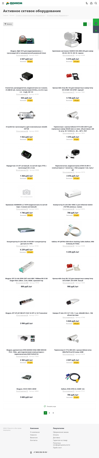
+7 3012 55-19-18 (40, 452)
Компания (34, 428)
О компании (35, 432)
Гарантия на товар (60, 440)
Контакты (33, 440)
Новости (33, 435)
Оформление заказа (60, 432)
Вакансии (34, 437)
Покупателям (58, 428)
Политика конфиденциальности (61, 444)
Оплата (56, 435)
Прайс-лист (57, 448)
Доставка (56, 437)
